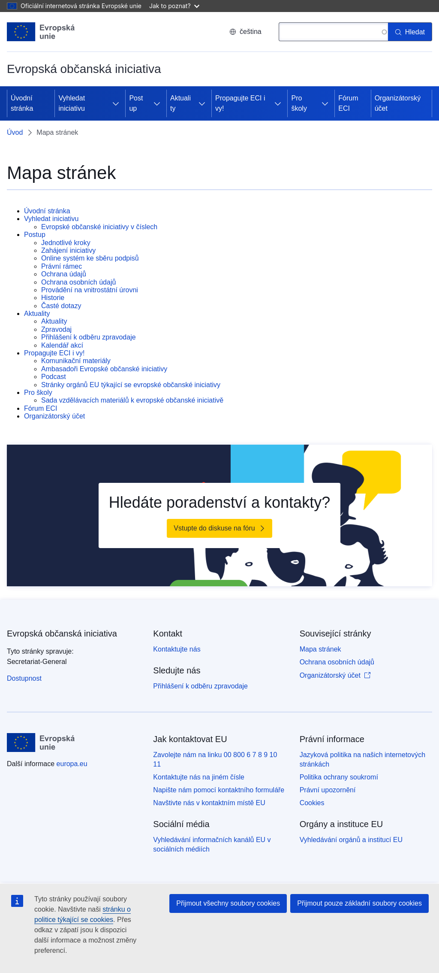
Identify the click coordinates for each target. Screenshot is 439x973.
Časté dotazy (61, 305)
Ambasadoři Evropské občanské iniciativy (104, 369)
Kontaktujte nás (176, 649)
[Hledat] (410, 31)
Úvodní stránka (22, 103)
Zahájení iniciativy (68, 250)
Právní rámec (61, 266)
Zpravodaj (56, 329)
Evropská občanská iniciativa (62, 633)
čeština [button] (245, 31)
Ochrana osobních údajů (78, 282)
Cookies (312, 802)
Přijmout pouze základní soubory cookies (359, 903)
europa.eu (72, 763)
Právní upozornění (328, 790)
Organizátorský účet (398, 103)
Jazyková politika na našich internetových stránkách (363, 759)
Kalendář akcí (62, 345)
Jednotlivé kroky (65, 242)
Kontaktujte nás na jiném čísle (198, 777)
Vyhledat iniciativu (71, 103)
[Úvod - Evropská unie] (41, 31)
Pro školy (299, 103)
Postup (136, 103)
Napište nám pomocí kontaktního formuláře (218, 790)
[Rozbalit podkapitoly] (115, 103)
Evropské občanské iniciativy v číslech (99, 226)
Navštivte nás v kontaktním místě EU (209, 802)
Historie (52, 297)
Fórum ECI (348, 103)
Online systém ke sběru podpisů (90, 258)
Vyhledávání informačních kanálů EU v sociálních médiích (212, 844)
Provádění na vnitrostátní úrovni (89, 290)
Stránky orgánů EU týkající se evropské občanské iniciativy (130, 384)
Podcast (53, 376)
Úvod (15, 132)
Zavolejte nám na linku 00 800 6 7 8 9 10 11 (215, 759)
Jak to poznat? (174, 5)
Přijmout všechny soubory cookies (228, 903)
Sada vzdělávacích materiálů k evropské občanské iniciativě (132, 400)
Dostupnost (24, 678)
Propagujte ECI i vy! (240, 103)
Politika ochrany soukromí (339, 777)
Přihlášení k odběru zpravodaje (88, 337)
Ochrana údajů (63, 274)
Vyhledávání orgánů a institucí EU (351, 839)
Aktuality (180, 103)
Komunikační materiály (76, 360)
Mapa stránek (320, 649)
